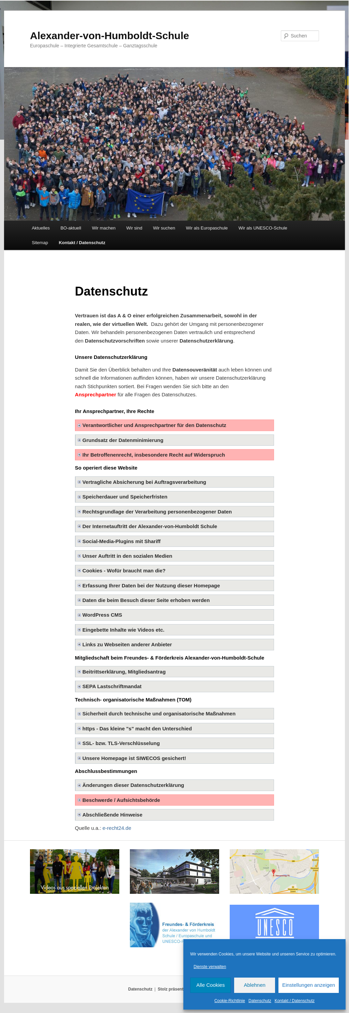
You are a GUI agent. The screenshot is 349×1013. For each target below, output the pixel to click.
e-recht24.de (117, 828)
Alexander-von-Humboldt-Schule (109, 35)
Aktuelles (41, 228)
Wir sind (134, 228)
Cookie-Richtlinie (229, 1000)
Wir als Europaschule (207, 228)
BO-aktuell (70, 228)
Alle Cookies (210, 985)
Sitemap (40, 242)
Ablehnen (254, 985)
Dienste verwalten (210, 966)
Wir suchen (164, 228)
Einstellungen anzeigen (308, 985)
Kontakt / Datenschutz (295, 1000)
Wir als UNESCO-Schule (263, 228)
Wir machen (104, 228)
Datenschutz (259, 1000)
